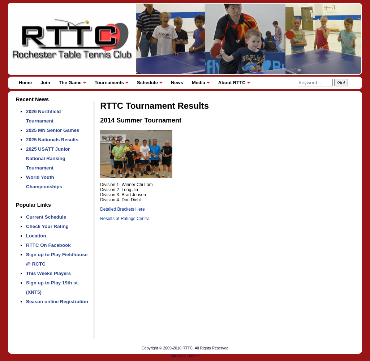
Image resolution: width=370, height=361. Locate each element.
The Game (70, 82)
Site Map (178, 356)
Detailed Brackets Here (122, 209)
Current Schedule (46, 217)
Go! (341, 82)
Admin (194, 356)
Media (198, 82)
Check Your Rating (47, 226)
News (177, 82)
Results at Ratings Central (125, 218)
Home (25, 82)
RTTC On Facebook (48, 245)
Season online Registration (57, 301)
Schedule (147, 82)
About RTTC (232, 82)
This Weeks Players (48, 273)
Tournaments (109, 82)
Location (36, 235)
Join (45, 82)
